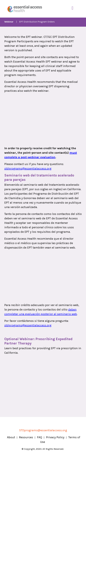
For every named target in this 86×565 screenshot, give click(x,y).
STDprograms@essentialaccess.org (43, 430)
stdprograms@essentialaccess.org (27, 168)
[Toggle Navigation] (72, 8)
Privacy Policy (55, 437)
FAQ (39, 437)
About (11, 437)
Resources (26, 437)
